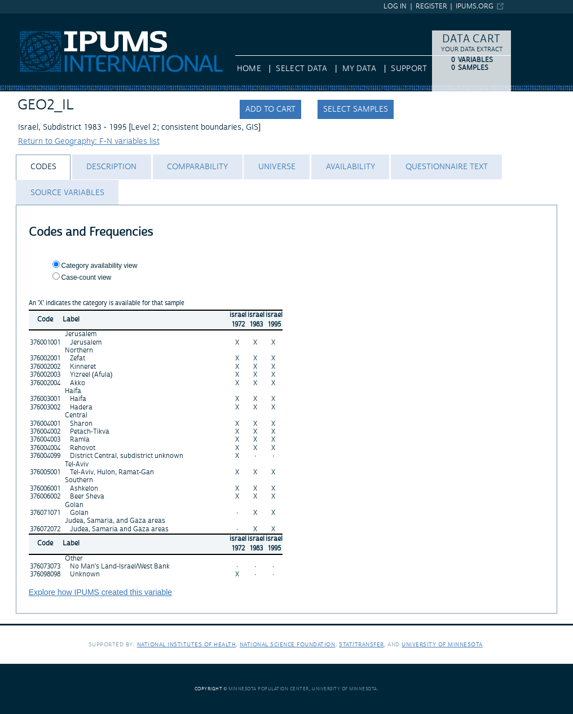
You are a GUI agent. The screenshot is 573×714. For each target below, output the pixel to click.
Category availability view (99, 266)
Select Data (301, 69)
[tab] (43, 167)
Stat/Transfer (361, 644)
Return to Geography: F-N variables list (89, 141)
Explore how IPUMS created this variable (100, 592)
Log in (395, 6)
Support (408, 69)
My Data (359, 69)
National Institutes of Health (186, 644)
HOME (249, 69)
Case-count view (86, 277)
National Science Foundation (288, 644)
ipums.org (474, 6)
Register (431, 6)
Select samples (355, 109)
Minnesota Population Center (268, 689)
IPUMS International (36, 19)
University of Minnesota (442, 644)
